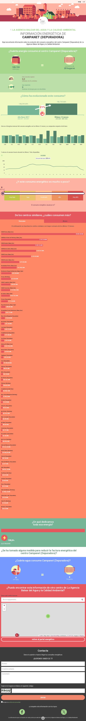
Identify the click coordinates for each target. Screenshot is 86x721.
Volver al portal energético (43, 639)
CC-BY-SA (70, 635)
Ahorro (65, 221)
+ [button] (4, 605)
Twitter (64, 712)
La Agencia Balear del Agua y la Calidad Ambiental (44, 30)
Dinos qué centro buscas (9, 595)
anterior (2, 155)
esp (79, 2)
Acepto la (11, 702)
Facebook (22, 712)
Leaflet (41, 635)
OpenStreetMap (55, 635)
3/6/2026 (43, 155)
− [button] (4, 609)
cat (84, 2)
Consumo (22, 221)
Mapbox (82, 635)
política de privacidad (14, 702)
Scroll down (43, 718)
